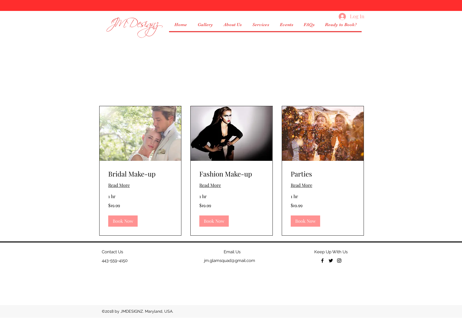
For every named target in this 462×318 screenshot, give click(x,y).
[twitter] (331, 260)
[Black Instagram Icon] (339, 260)
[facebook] (322, 260)
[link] (140, 174)
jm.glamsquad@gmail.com (229, 260)
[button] (260, 24)
